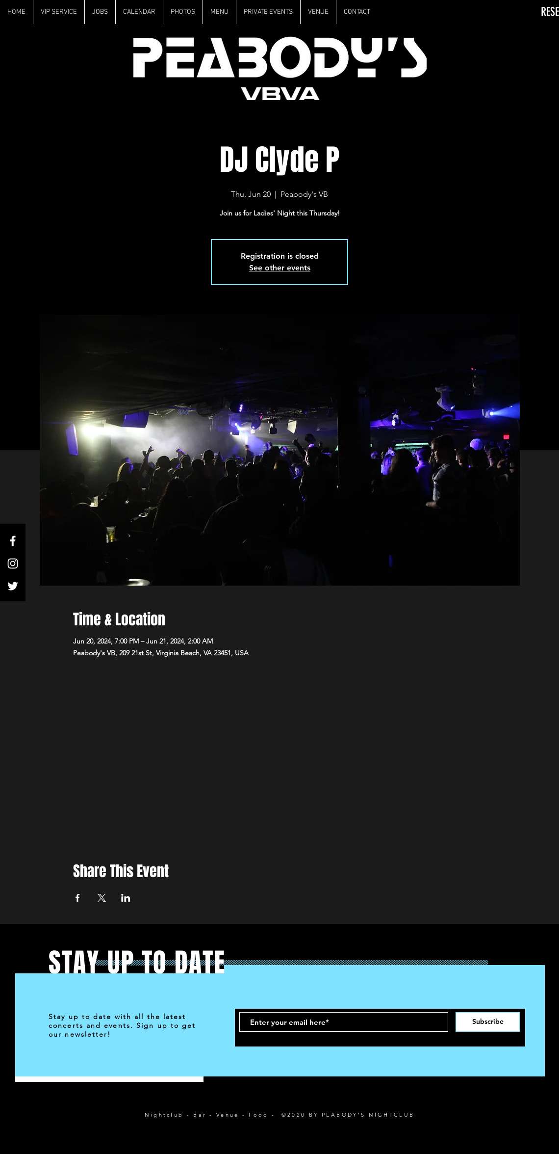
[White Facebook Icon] (13, 541)
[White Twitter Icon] (13, 586)
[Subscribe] (488, 1022)
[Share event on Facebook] (77, 898)
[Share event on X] (101, 898)
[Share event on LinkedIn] (125, 898)
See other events (279, 267)
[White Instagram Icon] (13, 563)
